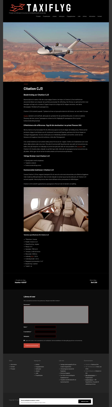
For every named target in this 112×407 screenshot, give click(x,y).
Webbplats (26, 336)
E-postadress (27, 331)
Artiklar (85, 16)
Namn (25, 327)
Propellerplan (46, 16)
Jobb (79, 16)
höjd (32, 256)
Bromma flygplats (65, 373)
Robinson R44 (95, 364)
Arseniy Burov (89, 379)
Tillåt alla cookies (84, 401)
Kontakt (100, 16)
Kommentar (27, 304)
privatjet (79, 146)
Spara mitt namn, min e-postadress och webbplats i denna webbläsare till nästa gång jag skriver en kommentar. (53, 340)
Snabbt (26, 116)
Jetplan (54, 16)
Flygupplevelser (71, 16)
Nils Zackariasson (90, 375)
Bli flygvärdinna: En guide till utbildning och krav (92, 382)
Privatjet (38, 16)
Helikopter (62, 16)
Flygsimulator (89, 377)
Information (92, 16)
